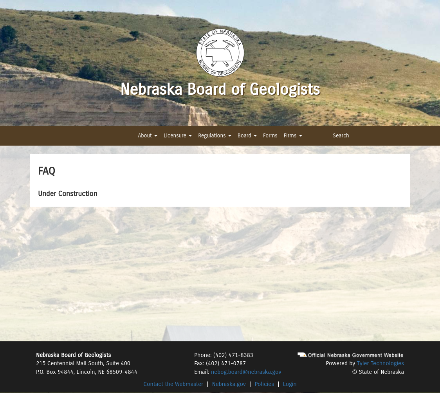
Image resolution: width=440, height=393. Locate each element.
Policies (264, 384)
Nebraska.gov (229, 384)
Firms (293, 135)
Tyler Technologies (380, 363)
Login (290, 384)
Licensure (178, 135)
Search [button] (341, 135)
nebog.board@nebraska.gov (246, 371)
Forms (270, 135)
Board (247, 135)
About (147, 135)
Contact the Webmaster (173, 384)
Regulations (214, 135)
